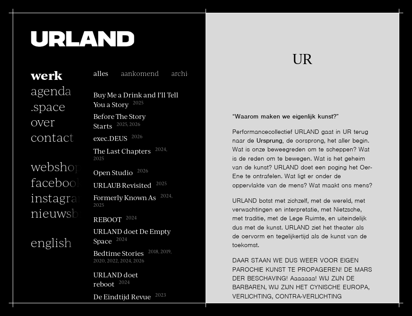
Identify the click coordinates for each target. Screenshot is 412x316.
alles (100, 73)
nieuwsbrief (65, 212)
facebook (57, 181)
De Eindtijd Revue (122, 297)
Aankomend (140, 73)
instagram (60, 197)
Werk (46, 74)
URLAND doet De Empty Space (131, 235)
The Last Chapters (122, 150)
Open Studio (113, 172)
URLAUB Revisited (122, 185)
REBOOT (107, 219)
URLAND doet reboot (115, 279)
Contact (52, 136)
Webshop (56, 166)
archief (182, 73)
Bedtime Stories (118, 253)
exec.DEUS (110, 138)
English (51, 242)
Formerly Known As (124, 197)
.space (48, 106)
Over (43, 121)
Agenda (51, 90)
